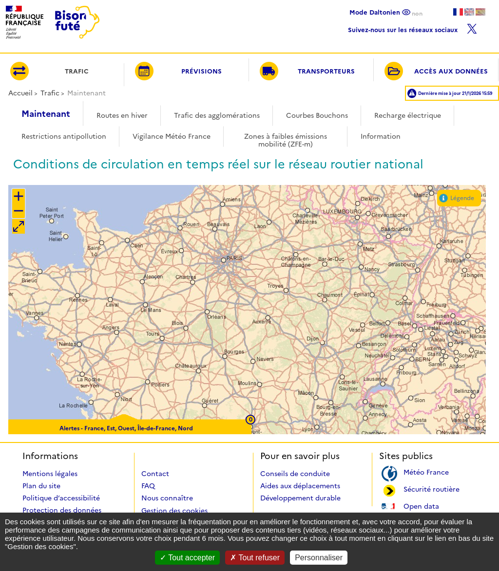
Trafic (49, 93)
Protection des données (61, 510)
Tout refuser (255, 557)
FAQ (148, 485)
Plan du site (41, 485)
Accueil (20, 93)
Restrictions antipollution (63, 136)
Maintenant (45, 114)
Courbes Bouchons (317, 115)
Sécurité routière (431, 488)
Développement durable (300, 498)
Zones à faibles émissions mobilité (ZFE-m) (285, 137)
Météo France (426, 471)
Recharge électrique (407, 115)
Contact (155, 473)
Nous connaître (167, 498)
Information (381, 136)
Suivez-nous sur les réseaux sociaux (412, 27)
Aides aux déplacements (300, 485)
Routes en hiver (122, 115)
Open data (421, 505)
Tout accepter (187, 557)
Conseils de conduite (295, 473)
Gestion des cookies (174, 510)
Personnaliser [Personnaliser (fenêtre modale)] (319, 557)
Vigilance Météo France (172, 136)
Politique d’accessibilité (61, 498)
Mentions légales (49, 473)
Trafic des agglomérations (217, 115)
